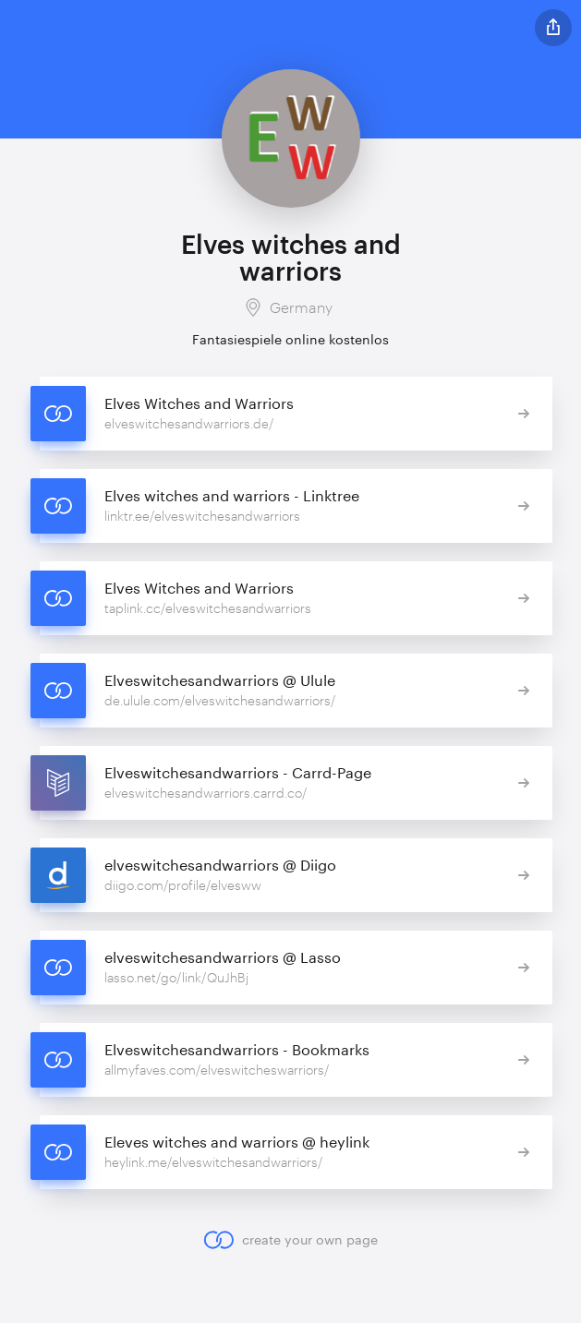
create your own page (290, 1240)
